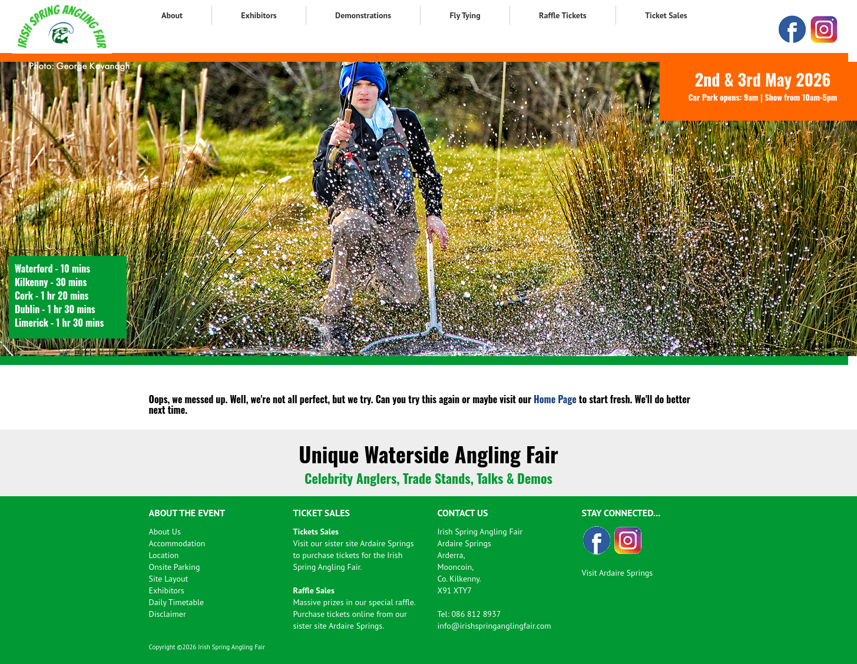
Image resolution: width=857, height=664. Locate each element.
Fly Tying (464, 15)
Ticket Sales (666, 15)
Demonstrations (363, 15)
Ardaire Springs (386, 543)
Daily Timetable (176, 602)
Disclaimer (167, 614)
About (172, 15)
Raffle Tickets (563, 15)
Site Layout (168, 578)
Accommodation (177, 543)
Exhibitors (258, 15)
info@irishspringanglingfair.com (494, 625)
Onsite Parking (174, 567)
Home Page (555, 399)
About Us (165, 531)
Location (164, 555)
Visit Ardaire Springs (617, 572)
